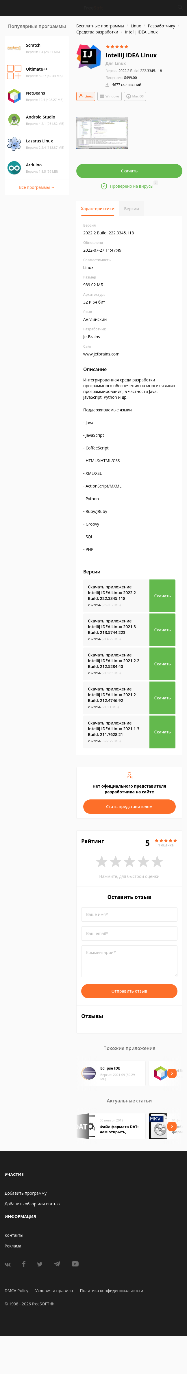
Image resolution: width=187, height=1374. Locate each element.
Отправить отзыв (129, 991)
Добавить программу (26, 1193)
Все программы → (37, 187)
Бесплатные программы (100, 26)
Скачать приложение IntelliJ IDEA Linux (112, 592)
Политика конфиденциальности (111, 1290)
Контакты (14, 1235)
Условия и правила (54, 1290)
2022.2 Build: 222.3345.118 (133, 70)
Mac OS (135, 96)
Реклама (13, 1246)
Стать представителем (129, 806)
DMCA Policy (16, 1290)
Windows (109, 96)
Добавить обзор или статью (32, 1204)
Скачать (129, 171)
